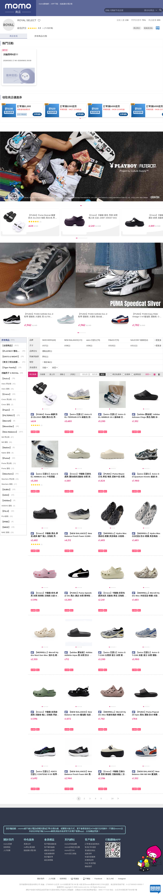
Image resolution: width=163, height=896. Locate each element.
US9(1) (89, 346)
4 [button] (95, 798)
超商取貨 (137, 374)
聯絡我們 (88, 866)
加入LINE (110, 879)
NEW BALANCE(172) (73, 340)
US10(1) (111, 346)
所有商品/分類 (40, 36)
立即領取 (37, 114)
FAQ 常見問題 (90, 863)
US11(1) (133, 346)
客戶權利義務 (49, 847)
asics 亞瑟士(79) (93, 340)
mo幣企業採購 (29, 847)
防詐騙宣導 (48, 857)
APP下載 (54, 4)
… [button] (107, 798)
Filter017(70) (113, 340)
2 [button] (84, 798)
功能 (44, 367)
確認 (102, 374)
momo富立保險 (70, 854)
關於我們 (40, 879)
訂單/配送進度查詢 (92, 844)
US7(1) (45, 346)
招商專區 (6, 847)
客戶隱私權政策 (50, 844)
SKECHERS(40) (49, 340)
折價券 (127, 374)
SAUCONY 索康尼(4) (139, 340)
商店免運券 (116, 374)
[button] (73, 798)
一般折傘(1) (47, 362)
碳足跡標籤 (48, 860)
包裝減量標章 (49, 854)
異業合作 (27, 844)
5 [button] (101, 798)
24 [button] (112, 798)
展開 (147, 374)
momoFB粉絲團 (71, 844)
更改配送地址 (90, 850)
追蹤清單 (88, 854)
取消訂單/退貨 (90, 847)
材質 (54, 367)
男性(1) (45, 357)
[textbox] (124, 10)
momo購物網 (44, 4)
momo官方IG (70, 850)
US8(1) (67, 346)
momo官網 (7, 844)
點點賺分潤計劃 (66, 4)
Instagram (122, 879)
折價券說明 (89, 860)
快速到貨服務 (90, 857)
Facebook (98, 879)
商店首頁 (14, 36)
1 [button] (78, 798)
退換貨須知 (148, 28)
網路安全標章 (49, 850)
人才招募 (6, 850)
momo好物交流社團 (72, 847)
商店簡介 (136, 28)
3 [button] (89, 798)
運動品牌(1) (47, 351)
